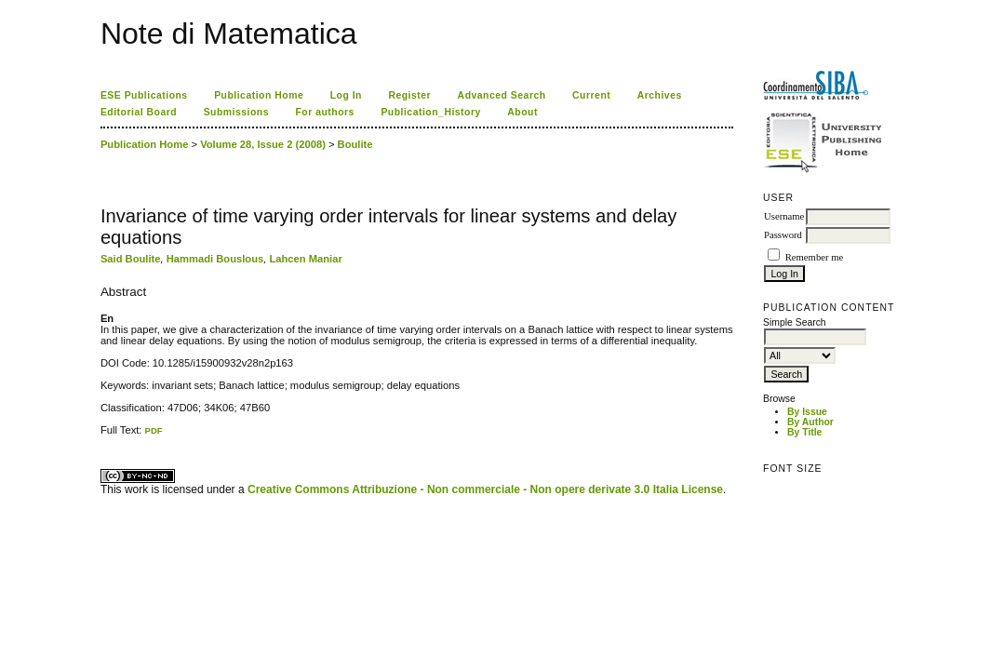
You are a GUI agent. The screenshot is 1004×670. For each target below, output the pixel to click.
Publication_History (430, 112)
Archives (659, 95)
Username (784, 216)
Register (409, 95)
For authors (324, 112)
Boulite (355, 144)
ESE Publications (144, 95)
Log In (346, 95)
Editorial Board (138, 112)
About (522, 112)
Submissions (236, 112)
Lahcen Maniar (305, 258)
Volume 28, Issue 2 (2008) (263, 144)
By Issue (807, 412)
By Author (810, 422)
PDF (154, 430)
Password (783, 235)
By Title (804, 432)
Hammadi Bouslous (215, 258)
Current (591, 95)
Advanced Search (502, 95)
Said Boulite (130, 258)
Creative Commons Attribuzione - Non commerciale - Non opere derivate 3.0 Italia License (485, 489)
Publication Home (258, 95)
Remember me (814, 257)
